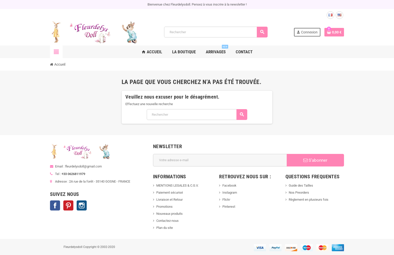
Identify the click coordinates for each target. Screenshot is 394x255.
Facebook (55, 205)
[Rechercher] (215, 32)
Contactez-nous (167, 221)
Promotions (164, 206)
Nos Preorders (299, 192)
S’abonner (315, 160)
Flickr (226, 199)
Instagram (82, 205)
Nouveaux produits (169, 214)
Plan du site (164, 228)
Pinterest (68, 205)
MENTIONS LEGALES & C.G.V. (177, 185)
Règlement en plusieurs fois (308, 199)
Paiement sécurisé (169, 192)
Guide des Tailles (301, 185)
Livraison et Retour (169, 199)
